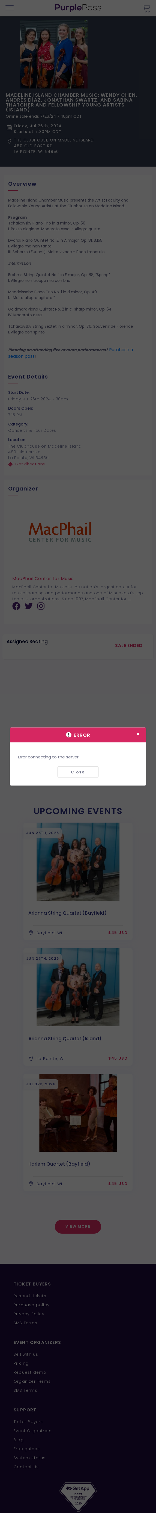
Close (78, 772)
